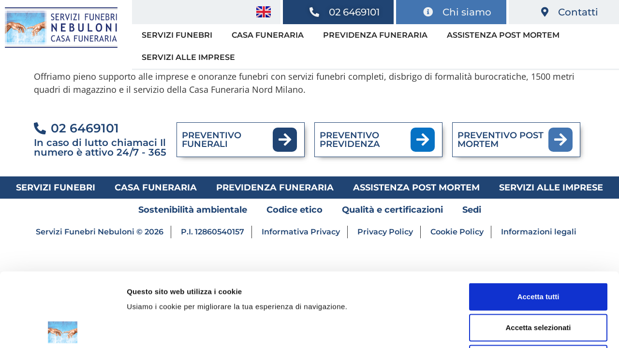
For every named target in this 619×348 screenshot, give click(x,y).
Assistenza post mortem (503, 35)
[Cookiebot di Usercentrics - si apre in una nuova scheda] (62, 329)
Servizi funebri (177, 35)
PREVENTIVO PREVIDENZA (350, 139)
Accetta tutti (538, 222)
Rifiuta (538, 284)
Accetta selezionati (538, 253)
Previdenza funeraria (375, 35)
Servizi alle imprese (188, 57)
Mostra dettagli (509, 329)
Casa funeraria (268, 35)
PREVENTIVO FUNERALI (211, 139)
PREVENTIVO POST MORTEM (500, 139)
